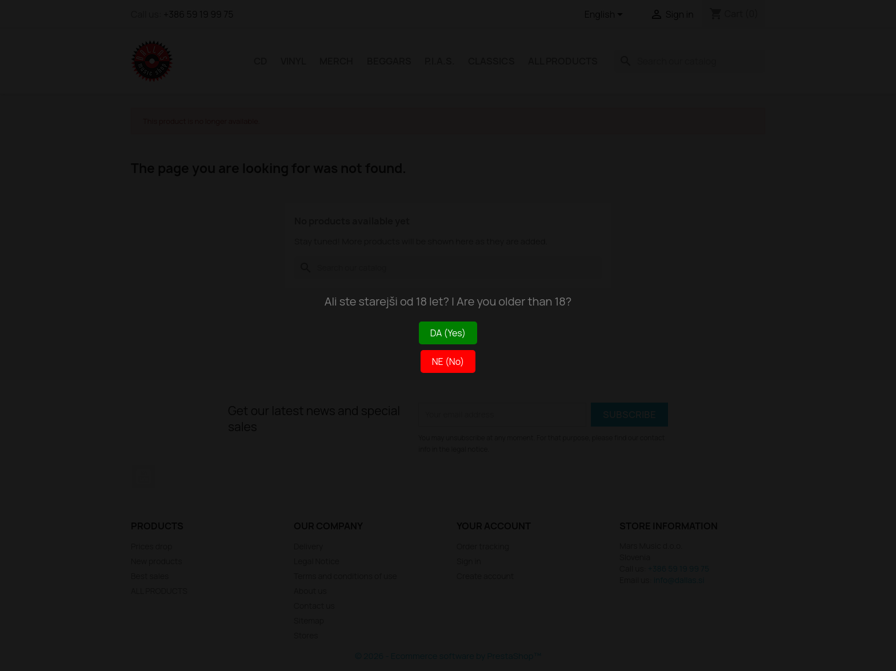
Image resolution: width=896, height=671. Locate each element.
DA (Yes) (448, 333)
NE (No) (448, 361)
